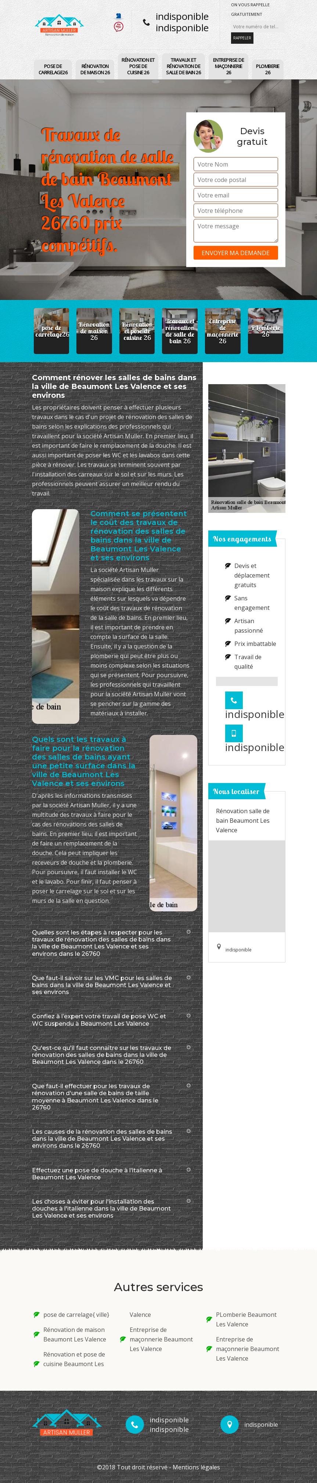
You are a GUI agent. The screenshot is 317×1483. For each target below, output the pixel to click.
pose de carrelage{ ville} (71, 1315)
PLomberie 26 (268, 69)
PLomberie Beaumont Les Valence (241, 1319)
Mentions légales (196, 1467)
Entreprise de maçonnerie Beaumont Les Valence (156, 1339)
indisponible (182, 16)
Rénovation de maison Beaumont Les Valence (70, 1334)
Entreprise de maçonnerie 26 (228, 66)
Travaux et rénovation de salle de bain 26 (183, 66)
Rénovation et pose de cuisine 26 (138, 66)
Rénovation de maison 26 (94, 69)
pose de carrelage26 (53, 69)
